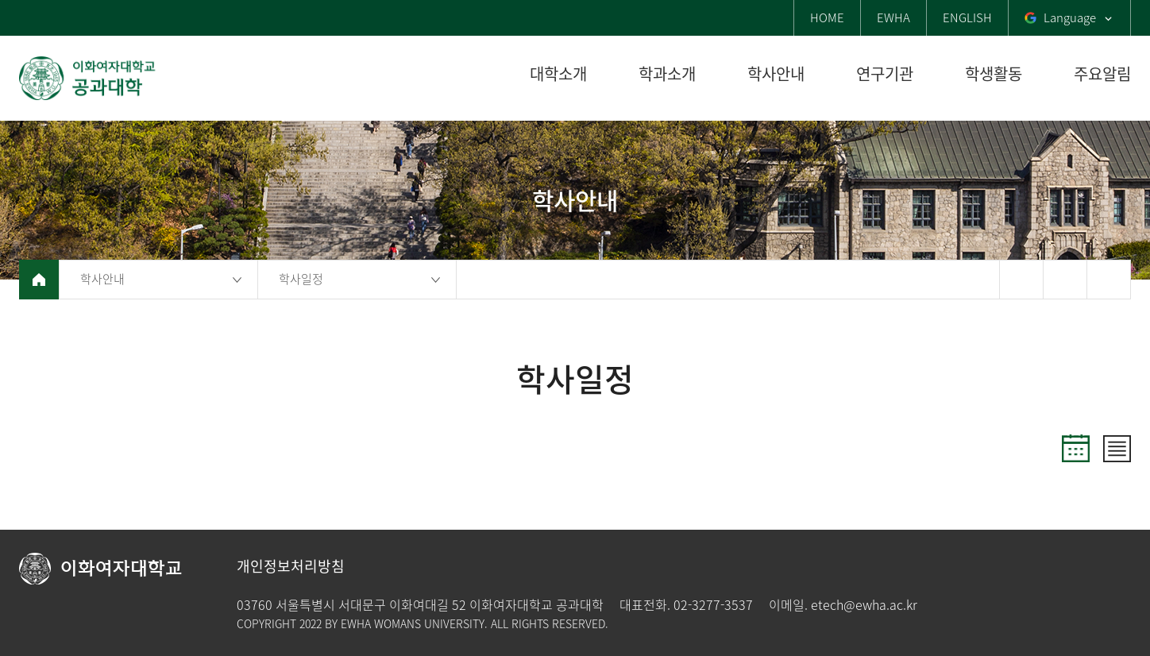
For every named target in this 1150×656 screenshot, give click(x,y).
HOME (827, 17)
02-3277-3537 (713, 604)
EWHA (893, 17)
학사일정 (301, 278)
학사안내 (102, 278)
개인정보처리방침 (291, 566)
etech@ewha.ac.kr (864, 604)
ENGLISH (967, 17)
